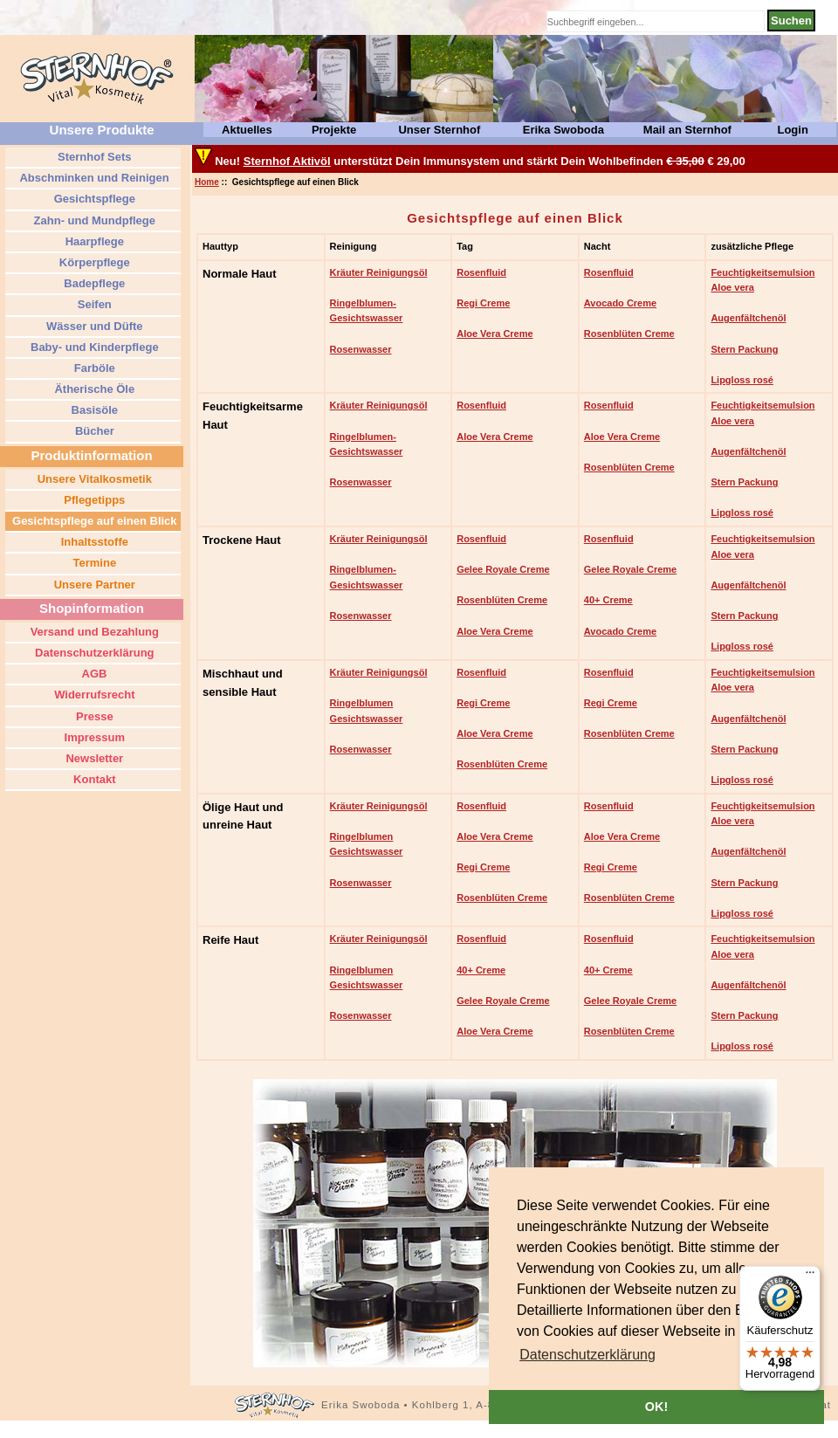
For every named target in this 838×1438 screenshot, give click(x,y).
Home (207, 182)
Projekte (334, 129)
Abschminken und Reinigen (92, 177)
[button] (587, 1355)
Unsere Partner (93, 584)
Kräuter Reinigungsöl (379, 272)
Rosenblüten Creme (629, 333)
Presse (92, 716)
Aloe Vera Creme (494, 333)
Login (792, 129)
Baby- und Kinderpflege (92, 347)
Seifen (93, 304)
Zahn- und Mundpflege (93, 220)
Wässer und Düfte (92, 326)
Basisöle (93, 409)
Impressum (93, 737)
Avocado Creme (620, 303)
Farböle (93, 368)
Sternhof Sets (92, 156)
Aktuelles (247, 129)
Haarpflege (93, 241)
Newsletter (93, 758)
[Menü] (810, 1276)
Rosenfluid (481, 272)
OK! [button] (656, 1407)
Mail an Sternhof (687, 129)
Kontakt (93, 779)
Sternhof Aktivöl (287, 161)
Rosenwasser (361, 349)
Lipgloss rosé (742, 380)
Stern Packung (744, 349)
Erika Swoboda (563, 129)
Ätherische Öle (93, 389)
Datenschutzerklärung (92, 652)
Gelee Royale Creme (503, 569)
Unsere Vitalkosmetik (93, 478)
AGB (92, 673)
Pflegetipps (93, 499)
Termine (93, 562)
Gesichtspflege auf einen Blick (92, 520)
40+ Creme (608, 600)
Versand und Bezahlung (93, 631)
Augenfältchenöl (748, 318)
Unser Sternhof (439, 129)
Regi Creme (483, 303)
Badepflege (93, 283)
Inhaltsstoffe (93, 541)
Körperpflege (93, 262)
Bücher (92, 430)
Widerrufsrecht (93, 694)
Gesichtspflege (93, 198)
